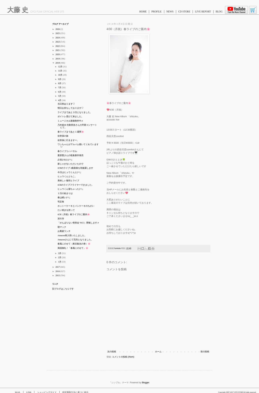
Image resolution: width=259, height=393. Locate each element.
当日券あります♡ (66, 104)
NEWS (170, 11)
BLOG (219, 11)
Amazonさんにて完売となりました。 (75, 239)
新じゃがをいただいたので (70, 164)
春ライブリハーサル (67, 151)
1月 (60, 261)
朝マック (62, 227)
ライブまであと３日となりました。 (75, 112)
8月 (60, 83)
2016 (58, 271)
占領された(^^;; (65, 159)
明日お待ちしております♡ (70, 108)
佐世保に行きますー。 (68, 140)
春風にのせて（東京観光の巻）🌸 (74, 243)
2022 (58, 46)
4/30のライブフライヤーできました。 (76, 185)
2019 (58, 58)
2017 (58, 267)
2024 (58, 37)
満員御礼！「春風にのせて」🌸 (73, 248)
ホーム (158, 351)
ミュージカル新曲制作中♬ (70, 121)
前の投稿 (205, 351)
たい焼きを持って (66, 210)
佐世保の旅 (63, 136)
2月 (60, 257)
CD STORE (184, 11)
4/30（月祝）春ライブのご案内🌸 (74, 214)
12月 (60, 66)
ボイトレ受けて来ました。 (70, 116)
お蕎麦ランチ (64, 231)
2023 (58, 42)
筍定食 (61, 201)
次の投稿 (111, 351)
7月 (60, 87)
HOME (143, 11)
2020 (58, 54)
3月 (60, 253)
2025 (58, 33)
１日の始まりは (65, 193)
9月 (60, 79)
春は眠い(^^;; (64, 197)
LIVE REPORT (203, 11)
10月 (60, 75)
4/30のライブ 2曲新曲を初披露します (75, 168)
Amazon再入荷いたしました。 (72, 235)
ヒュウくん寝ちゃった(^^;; (70, 189)
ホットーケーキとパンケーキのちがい (76, 206)
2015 (58, 275)
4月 (60, 100)
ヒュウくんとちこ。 (67, 176)
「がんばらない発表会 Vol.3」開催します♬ (78, 222)
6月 (60, 92)
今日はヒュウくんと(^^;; (69, 172)
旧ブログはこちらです (63, 289)
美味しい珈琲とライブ (68, 180)
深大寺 (61, 218)
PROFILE (156, 11)
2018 (58, 63)
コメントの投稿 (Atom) (123, 357)
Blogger (145, 382)
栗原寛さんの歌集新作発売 (70, 155)
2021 (58, 50)
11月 (60, 70)
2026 (58, 29)
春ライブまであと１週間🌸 (71, 132)
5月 (60, 96)
